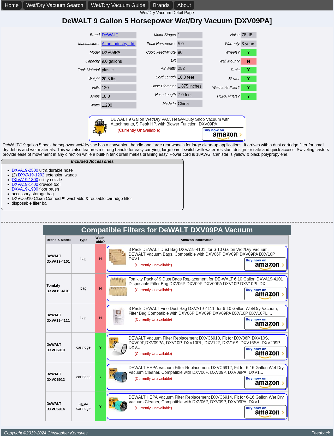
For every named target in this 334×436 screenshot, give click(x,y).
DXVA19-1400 (25, 184)
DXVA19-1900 (25, 189)
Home (12, 5)
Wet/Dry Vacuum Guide (118, 5)
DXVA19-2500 (25, 170)
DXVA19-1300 (25, 179)
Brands (161, 5)
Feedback (321, 433)
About (184, 5)
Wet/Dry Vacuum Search (54, 5)
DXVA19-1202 (31, 175)
